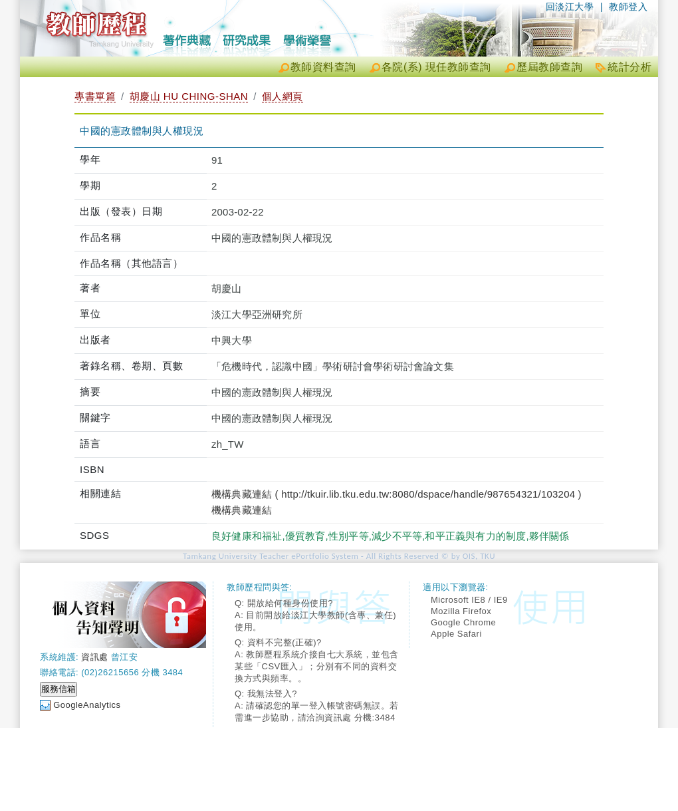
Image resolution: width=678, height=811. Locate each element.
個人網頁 (282, 96)
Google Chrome (463, 622)
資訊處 (94, 657)
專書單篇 (95, 96)
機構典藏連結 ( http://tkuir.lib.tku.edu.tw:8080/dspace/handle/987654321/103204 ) (396, 494)
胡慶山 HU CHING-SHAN (189, 96)
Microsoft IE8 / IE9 (469, 600)
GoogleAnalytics (86, 705)
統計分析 (629, 67)
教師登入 (628, 6)
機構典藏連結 (241, 510)
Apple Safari (456, 634)
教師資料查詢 (323, 67)
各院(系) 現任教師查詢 (436, 67)
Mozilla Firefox (461, 611)
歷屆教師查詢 (549, 67)
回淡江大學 (570, 6)
